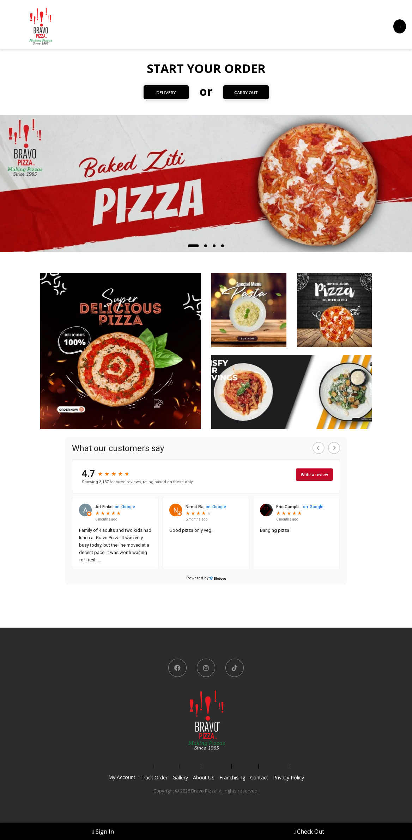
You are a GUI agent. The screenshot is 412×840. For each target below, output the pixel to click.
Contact (259, 777)
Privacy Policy (288, 777)
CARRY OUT (246, 92)
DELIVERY (166, 92)
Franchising (232, 777)
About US (203, 777)
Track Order (154, 777)
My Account (121, 777)
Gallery (180, 777)
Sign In (103, 831)
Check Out (309, 831)
